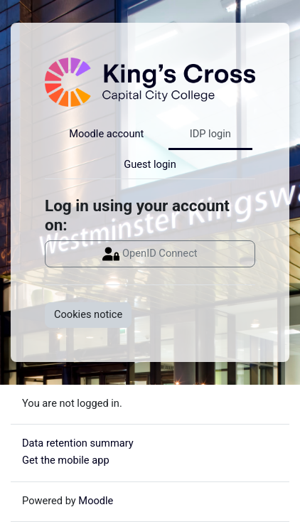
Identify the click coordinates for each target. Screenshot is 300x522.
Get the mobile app (65, 460)
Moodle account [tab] (106, 133)
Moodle (95, 500)
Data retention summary (78, 443)
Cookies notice (88, 314)
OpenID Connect (149, 253)
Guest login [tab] (150, 164)
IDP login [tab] (210, 133)
